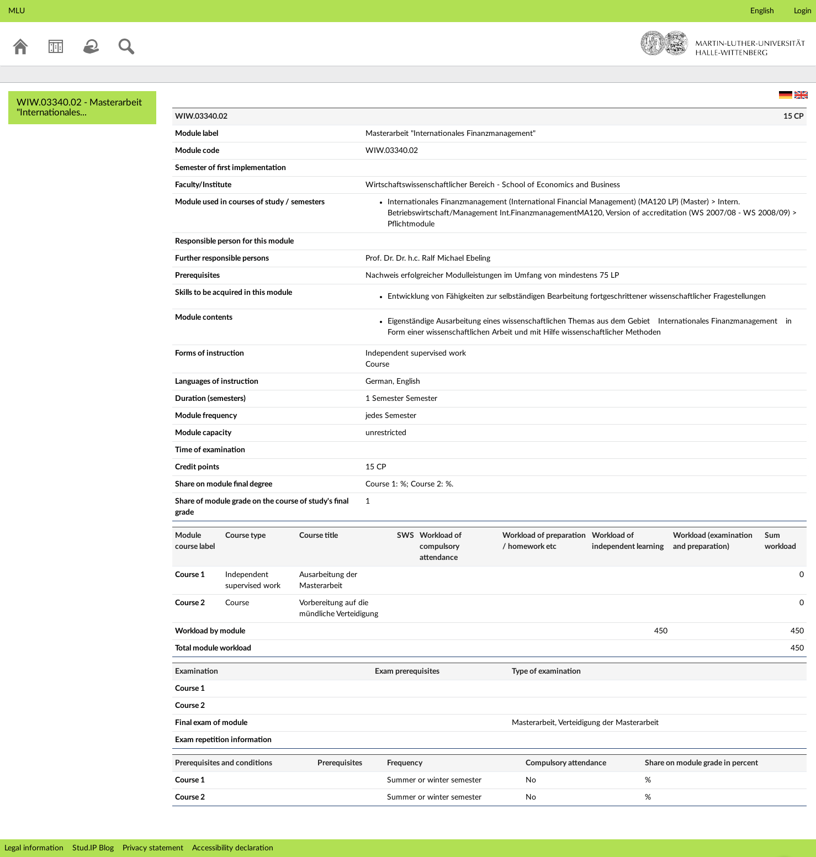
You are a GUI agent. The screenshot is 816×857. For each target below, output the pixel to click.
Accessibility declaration (232, 848)
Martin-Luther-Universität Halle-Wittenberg (723, 43)
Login (803, 11)
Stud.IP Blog (93, 848)
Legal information (33, 848)
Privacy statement (153, 848)
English (762, 11)
